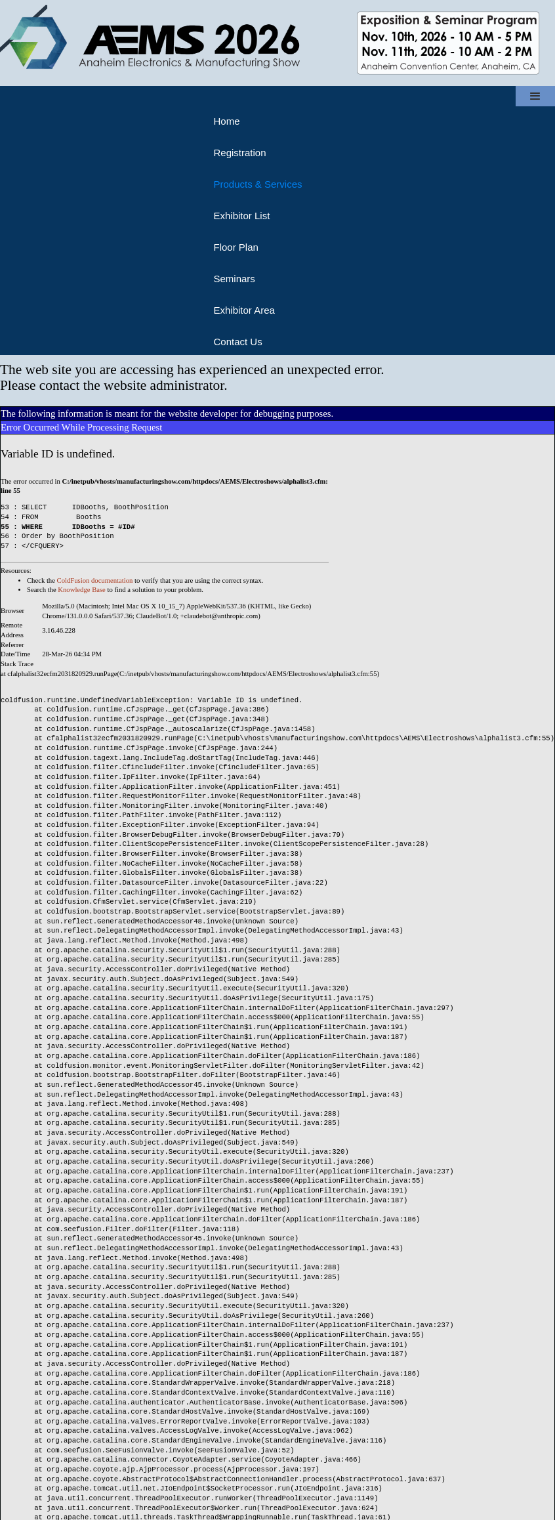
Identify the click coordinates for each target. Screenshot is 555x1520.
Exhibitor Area (243, 310)
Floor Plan (235, 247)
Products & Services (257, 184)
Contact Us (237, 341)
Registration (239, 152)
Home (226, 121)
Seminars (234, 278)
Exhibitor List (241, 215)
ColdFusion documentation (95, 580)
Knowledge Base (82, 589)
